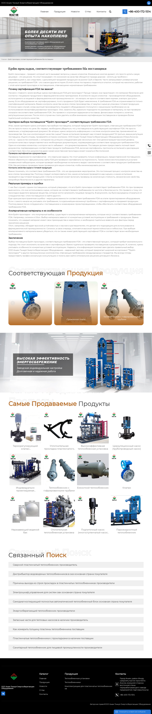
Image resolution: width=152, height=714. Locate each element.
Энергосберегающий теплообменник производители (44, 611)
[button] (139, 303)
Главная (4, 59)
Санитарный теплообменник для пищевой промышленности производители (57, 647)
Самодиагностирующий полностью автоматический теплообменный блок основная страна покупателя (72, 601)
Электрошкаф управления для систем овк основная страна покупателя (54, 592)
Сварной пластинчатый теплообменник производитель (45, 565)
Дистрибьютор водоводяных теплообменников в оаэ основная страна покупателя (60, 574)
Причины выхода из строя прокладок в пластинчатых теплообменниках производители (64, 583)
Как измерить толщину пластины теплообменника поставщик (48, 629)
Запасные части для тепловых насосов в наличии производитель (50, 620)
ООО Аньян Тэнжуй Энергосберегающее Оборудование (27, 3)
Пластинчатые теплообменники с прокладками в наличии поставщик (53, 638)
